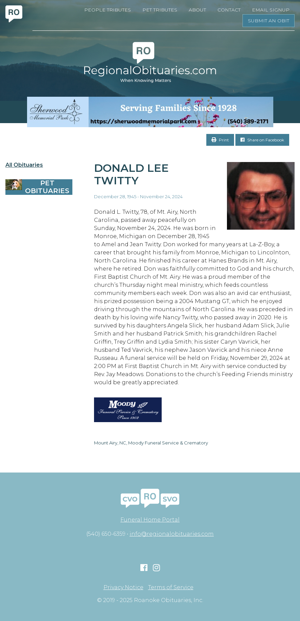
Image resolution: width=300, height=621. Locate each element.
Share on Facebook (262, 139)
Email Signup (271, 10)
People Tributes (107, 10)
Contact (228, 10)
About (197, 10)
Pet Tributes (159, 10)
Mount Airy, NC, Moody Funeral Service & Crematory (151, 442)
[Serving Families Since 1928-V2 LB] (150, 112)
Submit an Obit (268, 21)
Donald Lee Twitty (131, 174)
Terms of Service (170, 587)
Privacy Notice (123, 587)
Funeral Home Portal (150, 519)
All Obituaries (24, 165)
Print (220, 139)
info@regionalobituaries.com (172, 534)
